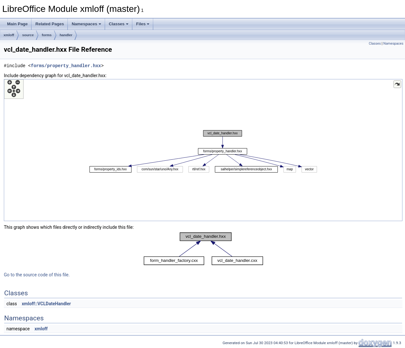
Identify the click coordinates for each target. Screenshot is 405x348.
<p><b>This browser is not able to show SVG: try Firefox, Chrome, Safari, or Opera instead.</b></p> (203, 150)
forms (47, 35)
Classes (118, 24)
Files (143, 24)
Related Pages (49, 24)
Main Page (17, 24)
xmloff (9, 35)
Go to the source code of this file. (37, 274)
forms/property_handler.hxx (66, 66)
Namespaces (86, 24)
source (28, 35)
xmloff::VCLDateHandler (46, 303)
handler (66, 35)
